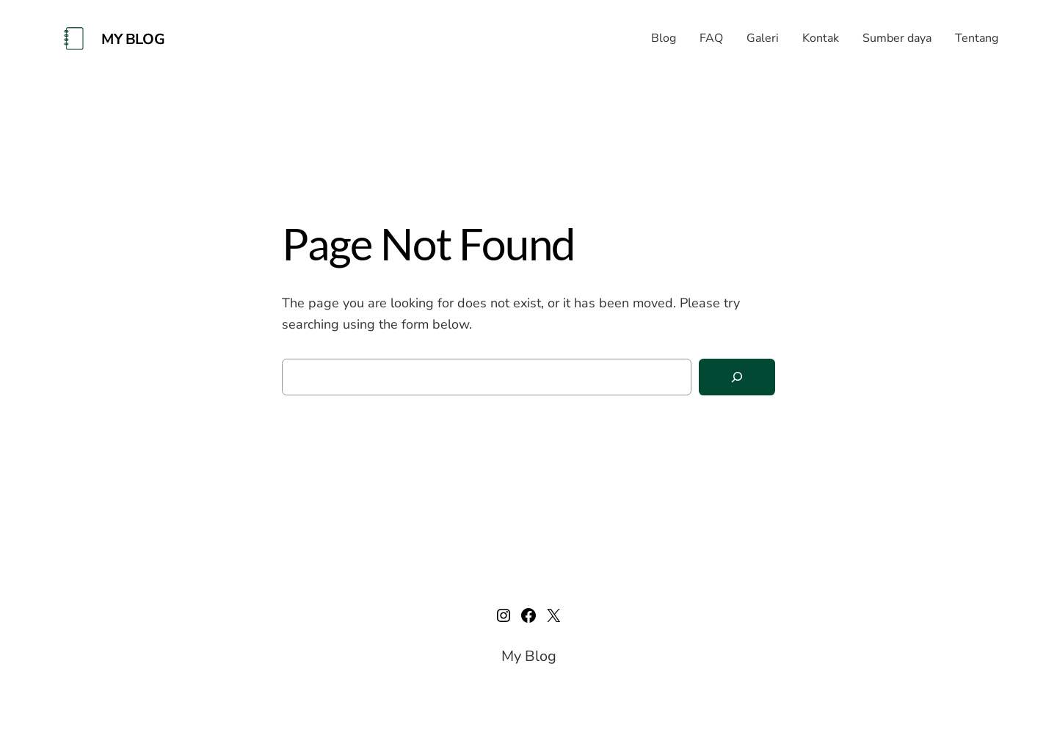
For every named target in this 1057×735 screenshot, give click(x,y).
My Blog (132, 39)
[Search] (737, 377)
